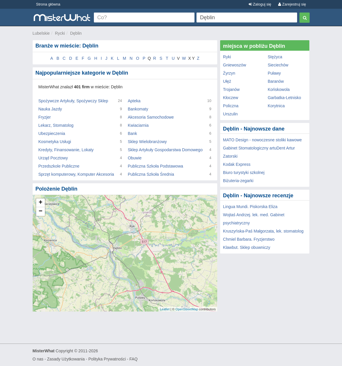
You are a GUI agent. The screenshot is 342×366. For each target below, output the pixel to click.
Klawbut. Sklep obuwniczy (246, 247)
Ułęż (227, 81)
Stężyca (275, 56)
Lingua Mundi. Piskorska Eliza (250, 206)
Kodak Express (236, 164)
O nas (38, 359)
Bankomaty (138, 109)
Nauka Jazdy (50, 109)
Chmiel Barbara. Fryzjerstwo (249, 239)
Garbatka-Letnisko (284, 97)
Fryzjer (44, 117)
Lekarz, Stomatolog (56, 125)
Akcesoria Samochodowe (151, 117)
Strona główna (48, 4)
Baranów (276, 81)
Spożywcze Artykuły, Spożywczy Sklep (73, 100)
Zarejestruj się (292, 4)
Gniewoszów (234, 65)
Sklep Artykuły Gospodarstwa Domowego (165, 149)
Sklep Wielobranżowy (147, 141)
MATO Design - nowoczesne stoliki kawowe (262, 140)
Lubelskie (41, 33)
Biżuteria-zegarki (238, 180)
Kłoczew (230, 97)
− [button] (40, 211)
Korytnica (276, 105)
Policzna (230, 105)
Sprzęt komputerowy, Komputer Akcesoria (76, 174)
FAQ (133, 359)
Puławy (274, 73)
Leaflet (164, 309)
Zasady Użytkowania (66, 359)
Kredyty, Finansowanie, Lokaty (66, 149)
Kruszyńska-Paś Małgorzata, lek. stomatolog (263, 231)
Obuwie (134, 158)
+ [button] (40, 202)
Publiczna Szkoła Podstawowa (155, 166)
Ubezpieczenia (51, 133)
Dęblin (76, 33)
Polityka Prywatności (107, 359)
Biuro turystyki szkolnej (243, 172)
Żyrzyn (229, 73)
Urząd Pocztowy (53, 158)
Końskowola (279, 89)
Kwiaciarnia (138, 125)
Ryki (227, 56)
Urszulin (230, 114)
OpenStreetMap (187, 309)
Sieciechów (278, 65)
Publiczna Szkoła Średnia (151, 174)
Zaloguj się (260, 4)
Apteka (134, 100)
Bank (132, 133)
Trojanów (231, 89)
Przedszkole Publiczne (59, 166)
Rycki (60, 33)
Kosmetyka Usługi (54, 141)
